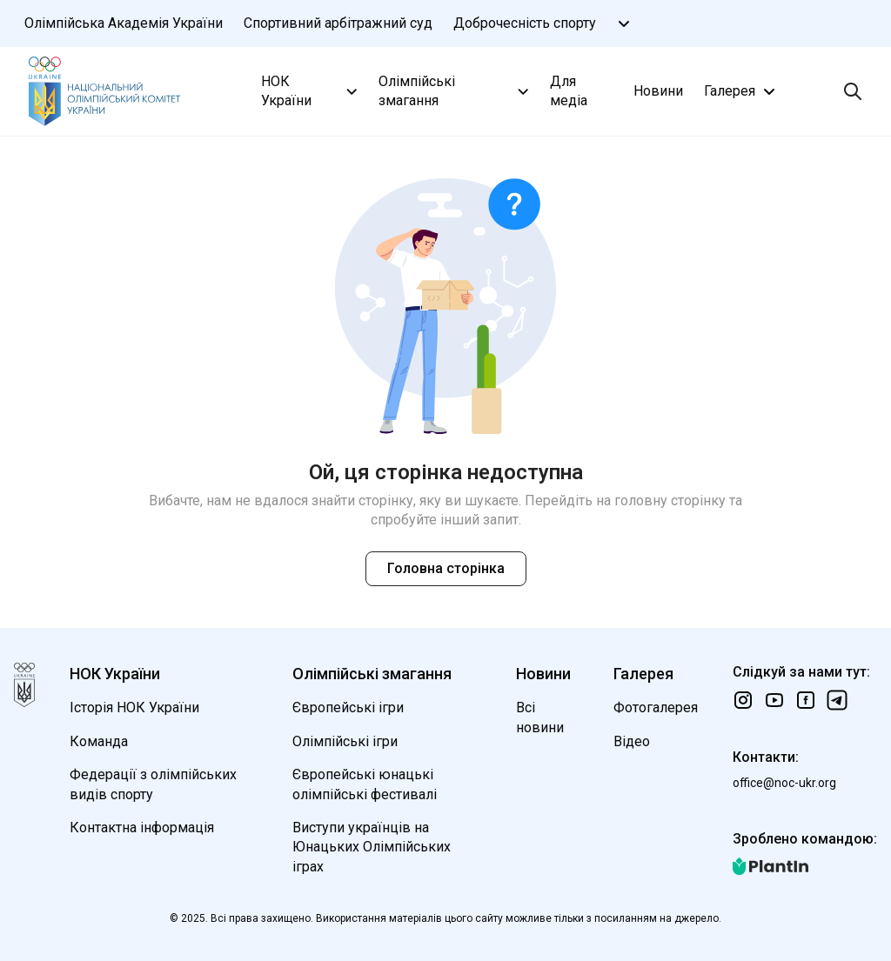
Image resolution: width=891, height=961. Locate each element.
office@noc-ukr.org (784, 783)
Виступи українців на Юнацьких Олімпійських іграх (371, 847)
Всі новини (540, 717)
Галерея (742, 91)
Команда (99, 741)
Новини (658, 91)
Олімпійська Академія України (123, 23)
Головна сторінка (446, 568)
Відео (631, 741)
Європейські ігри (348, 707)
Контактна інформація (142, 827)
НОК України (311, 91)
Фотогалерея (655, 707)
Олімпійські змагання (456, 91)
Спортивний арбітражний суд (338, 23)
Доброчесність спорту (524, 23)
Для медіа (568, 91)
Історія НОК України (134, 707)
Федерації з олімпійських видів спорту (153, 784)
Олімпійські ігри (345, 741)
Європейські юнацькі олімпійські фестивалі (364, 784)
